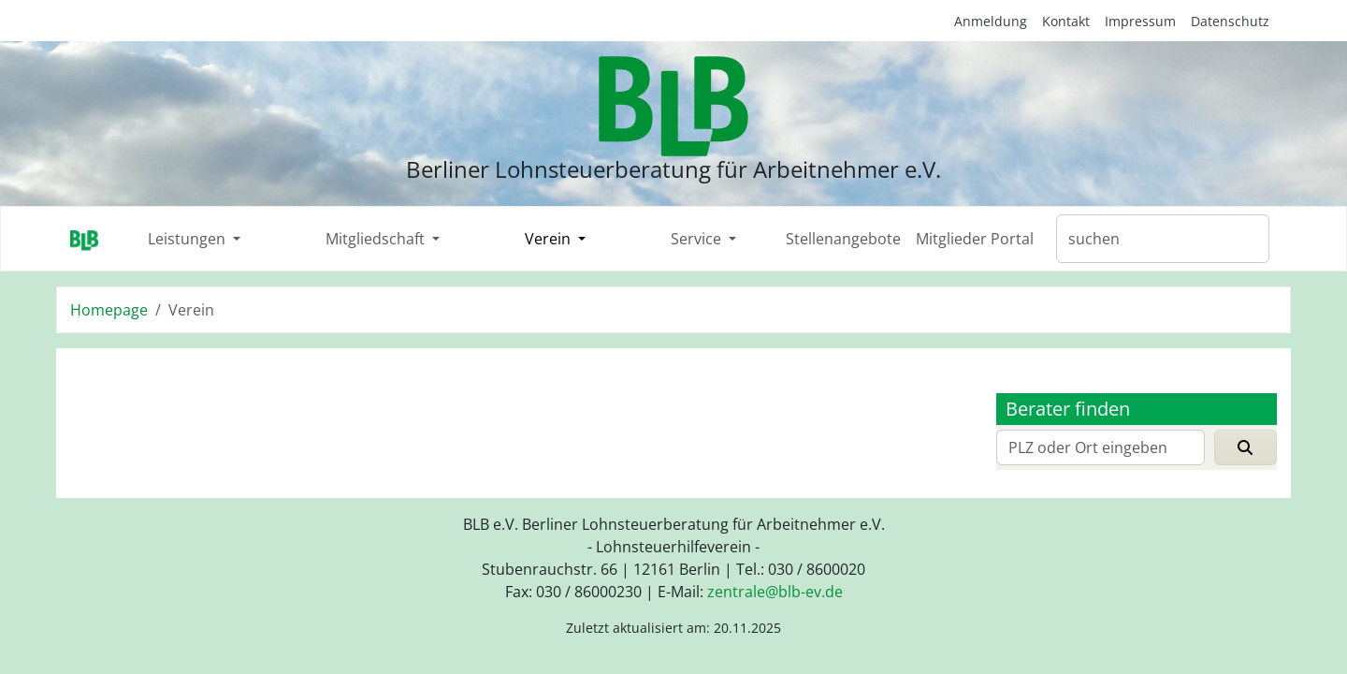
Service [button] (698, 238)
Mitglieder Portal (975, 238)
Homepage (109, 310)
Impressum (1140, 21)
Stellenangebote (843, 238)
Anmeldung (990, 21)
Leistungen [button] (188, 238)
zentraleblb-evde (775, 591)
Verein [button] (549, 238)
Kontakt (1066, 21)
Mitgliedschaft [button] (377, 238)
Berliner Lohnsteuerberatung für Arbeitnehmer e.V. (673, 169)
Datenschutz (1230, 21)
